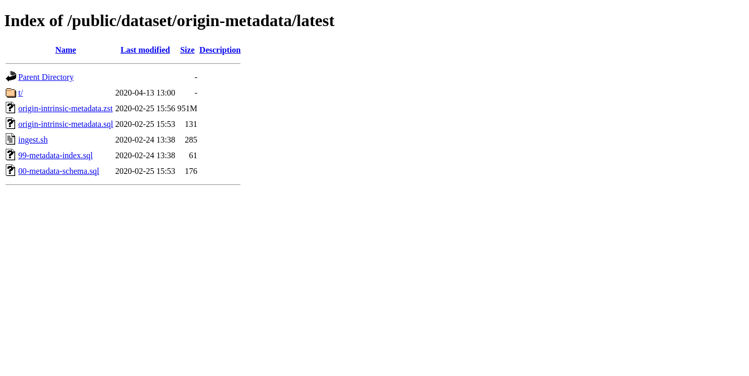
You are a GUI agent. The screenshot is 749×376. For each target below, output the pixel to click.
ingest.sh (32, 139)
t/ (20, 92)
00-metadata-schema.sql (58, 171)
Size (187, 49)
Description (220, 49)
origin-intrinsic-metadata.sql (65, 124)
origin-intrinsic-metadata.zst (65, 108)
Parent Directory (46, 77)
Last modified (145, 49)
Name (65, 49)
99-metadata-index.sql (55, 155)
